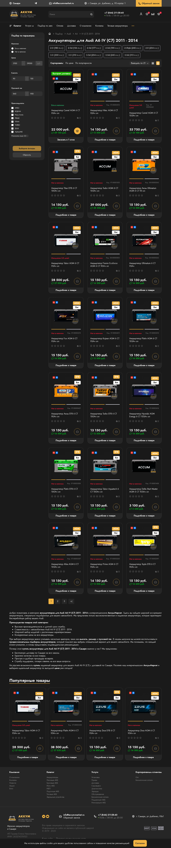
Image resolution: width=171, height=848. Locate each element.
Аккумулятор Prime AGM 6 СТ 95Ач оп (104, 566)
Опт (137, 777)
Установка (96, 777)
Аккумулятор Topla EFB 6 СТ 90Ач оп (142, 566)
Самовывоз (96, 785)
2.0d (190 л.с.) (112, 48)
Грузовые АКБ (52, 783)
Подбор (59, 33)
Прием (94, 780)
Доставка (95, 783)
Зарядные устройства (55, 797)
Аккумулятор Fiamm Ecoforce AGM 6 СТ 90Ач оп (103, 265)
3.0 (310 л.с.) (74, 55)
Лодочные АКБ (53, 791)
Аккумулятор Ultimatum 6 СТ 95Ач (142, 265)
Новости (12, 783)
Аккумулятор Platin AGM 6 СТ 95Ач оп (65, 732)
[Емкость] (18, 78)
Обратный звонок (149, 3)
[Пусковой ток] (18, 93)
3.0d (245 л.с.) (112, 55)
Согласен (140, 843)
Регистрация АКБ (99, 802)
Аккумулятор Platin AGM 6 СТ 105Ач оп (143, 340)
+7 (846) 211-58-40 (114, 12)
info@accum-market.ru (63, 3)
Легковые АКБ (52, 780)
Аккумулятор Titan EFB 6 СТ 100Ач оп (64, 189)
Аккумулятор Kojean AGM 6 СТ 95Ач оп (104, 340)
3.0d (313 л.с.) (132, 55)
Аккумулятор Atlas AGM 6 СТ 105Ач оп (65, 566)
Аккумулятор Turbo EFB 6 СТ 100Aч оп (103, 415)
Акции (12, 785)
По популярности (83, 63)
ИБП (48, 788)
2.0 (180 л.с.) (56, 48)
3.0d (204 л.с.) (93, 55)
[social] (43, 816)
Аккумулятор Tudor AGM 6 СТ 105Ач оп (104, 189)
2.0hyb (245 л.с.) (132, 48)
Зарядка (95, 791)
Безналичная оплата (100, 797)
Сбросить (27, 155)
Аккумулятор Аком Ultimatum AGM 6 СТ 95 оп (142, 189)
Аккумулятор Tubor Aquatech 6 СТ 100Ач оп (104, 490)
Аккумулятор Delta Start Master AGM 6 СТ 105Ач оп (143, 490)
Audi (69, 33)
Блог (11, 788)
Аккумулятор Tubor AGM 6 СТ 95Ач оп (65, 265)
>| (71, 601)
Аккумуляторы (52, 777)
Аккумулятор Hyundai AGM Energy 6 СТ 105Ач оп (142, 415)
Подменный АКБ (98, 799)
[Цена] (16, 63)
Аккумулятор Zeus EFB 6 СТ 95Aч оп (102, 732)
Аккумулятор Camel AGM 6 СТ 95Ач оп (65, 112)
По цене (69, 63)
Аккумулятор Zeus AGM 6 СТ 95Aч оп (141, 732)
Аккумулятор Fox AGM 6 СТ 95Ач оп (64, 340)
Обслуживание (98, 794)
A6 (76, 33)
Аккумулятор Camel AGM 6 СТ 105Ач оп (143, 114)
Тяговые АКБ (52, 794)
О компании (14, 777)
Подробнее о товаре (105, 139)
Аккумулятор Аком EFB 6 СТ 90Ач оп (64, 415)
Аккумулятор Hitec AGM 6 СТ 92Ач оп (104, 112)
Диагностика (97, 788)
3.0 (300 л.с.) (57, 55)
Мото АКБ (51, 785)
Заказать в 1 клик (66, 139)
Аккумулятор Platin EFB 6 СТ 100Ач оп (64, 490)
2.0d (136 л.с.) (75, 48)
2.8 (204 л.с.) (152, 48)
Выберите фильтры (27, 148)
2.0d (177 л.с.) (94, 48)
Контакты (13, 780)
